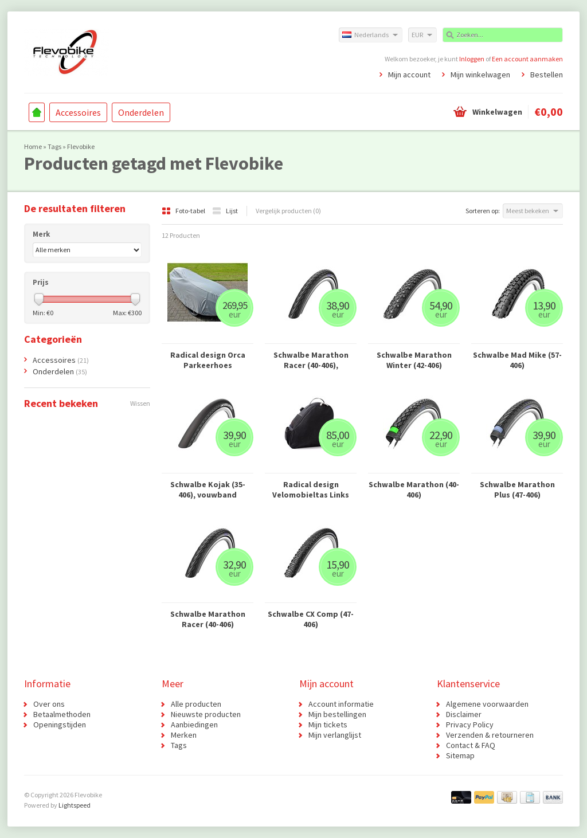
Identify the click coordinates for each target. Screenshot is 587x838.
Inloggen (471, 58)
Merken (184, 735)
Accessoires (78, 112)
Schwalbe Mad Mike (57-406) (517, 360)
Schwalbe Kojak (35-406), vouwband (207, 489)
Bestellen (546, 74)
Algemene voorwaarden (487, 704)
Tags (54, 146)
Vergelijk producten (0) (288, 210)
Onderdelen (141, 112)
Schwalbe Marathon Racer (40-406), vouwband (311, 360)
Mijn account (409, 74)
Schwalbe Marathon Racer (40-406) (207, 619)
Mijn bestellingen (337, 714)
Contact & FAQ (470, 745)
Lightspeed (74, 805)
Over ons (49, 704)
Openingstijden (59, 724)
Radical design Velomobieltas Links (310, 489)
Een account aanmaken (527, 58)
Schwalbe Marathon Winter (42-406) (414, 360)
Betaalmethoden (62, 714)
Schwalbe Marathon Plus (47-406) (517, 489)
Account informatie (341, 704)
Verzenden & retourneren (490, 735)
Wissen (140, 403)
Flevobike (81, 146)
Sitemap (460, 755)
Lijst (225, 210)
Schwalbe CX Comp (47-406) (311, 619)
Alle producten (196, 704)
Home (37, 112)
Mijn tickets (327, 724)
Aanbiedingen (194, 724)
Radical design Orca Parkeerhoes (207, 360)
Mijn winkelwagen (480, 74)
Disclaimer (464, 714)
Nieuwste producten (206, 714)
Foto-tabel (184, 210)
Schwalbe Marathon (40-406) (414, 489)
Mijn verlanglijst (334, 735)
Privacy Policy (470, 724)
